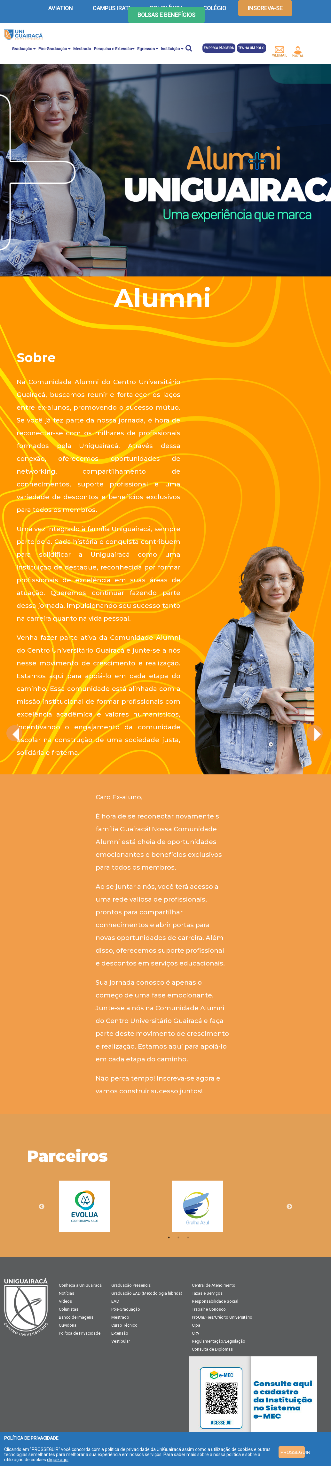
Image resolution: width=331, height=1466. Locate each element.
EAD (115, 1301)
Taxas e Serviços (207, 1293)
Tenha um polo (251, 48)
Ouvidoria (67, 1325)
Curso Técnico (124, 1325)
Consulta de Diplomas (212, 1349)
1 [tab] (169, 1237)
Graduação (23, 48)
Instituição (172, 48)
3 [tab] (188, 1237)
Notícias (66, 1293)
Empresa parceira (219, 48)
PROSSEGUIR (292, 1452)
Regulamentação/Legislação (218, 1341)
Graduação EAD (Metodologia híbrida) (146, 1293)
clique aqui (57, 1459)
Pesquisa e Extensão (114, 48)
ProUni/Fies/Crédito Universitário (222, 1317)
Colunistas (68, 1309)
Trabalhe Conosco (209, 1309)
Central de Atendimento (213, 1285)
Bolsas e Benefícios (166, 15)
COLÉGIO (214, 8)
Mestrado (82, 48)
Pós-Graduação (54, 48)
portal (298, 52)
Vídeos (65, 1301)
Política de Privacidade (79, 1333)
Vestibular (120, 1341)
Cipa (196, 1325)
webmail (279, 51)
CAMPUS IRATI (111, 8)
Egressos (147, 48)
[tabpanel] (115, 1207)
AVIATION (60, 8)
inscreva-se (265, 8)
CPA (195, 1333)
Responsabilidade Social (215, 1301)
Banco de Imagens (76, 1317)
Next (289, 1207)
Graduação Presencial (131, 1285)
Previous (41, 1207)
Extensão (119, 1333)
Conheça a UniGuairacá (80, 1285)
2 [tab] (178, 1237)
